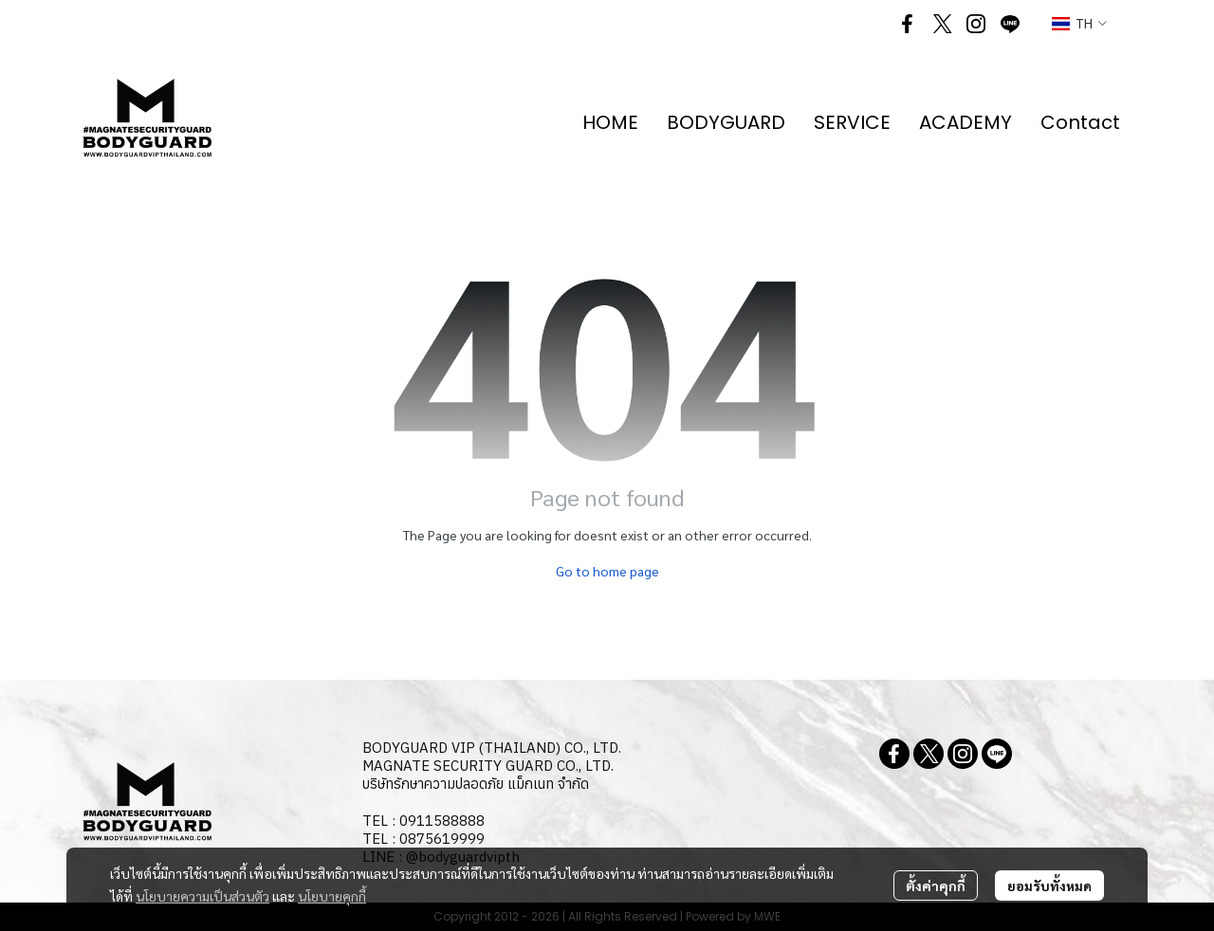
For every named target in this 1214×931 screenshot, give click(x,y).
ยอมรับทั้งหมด (1049, 885)
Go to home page (607, 570)
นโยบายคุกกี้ (332, 895)
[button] (1079, 24)
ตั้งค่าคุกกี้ (936, 885)
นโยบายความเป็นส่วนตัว (202, 895)
